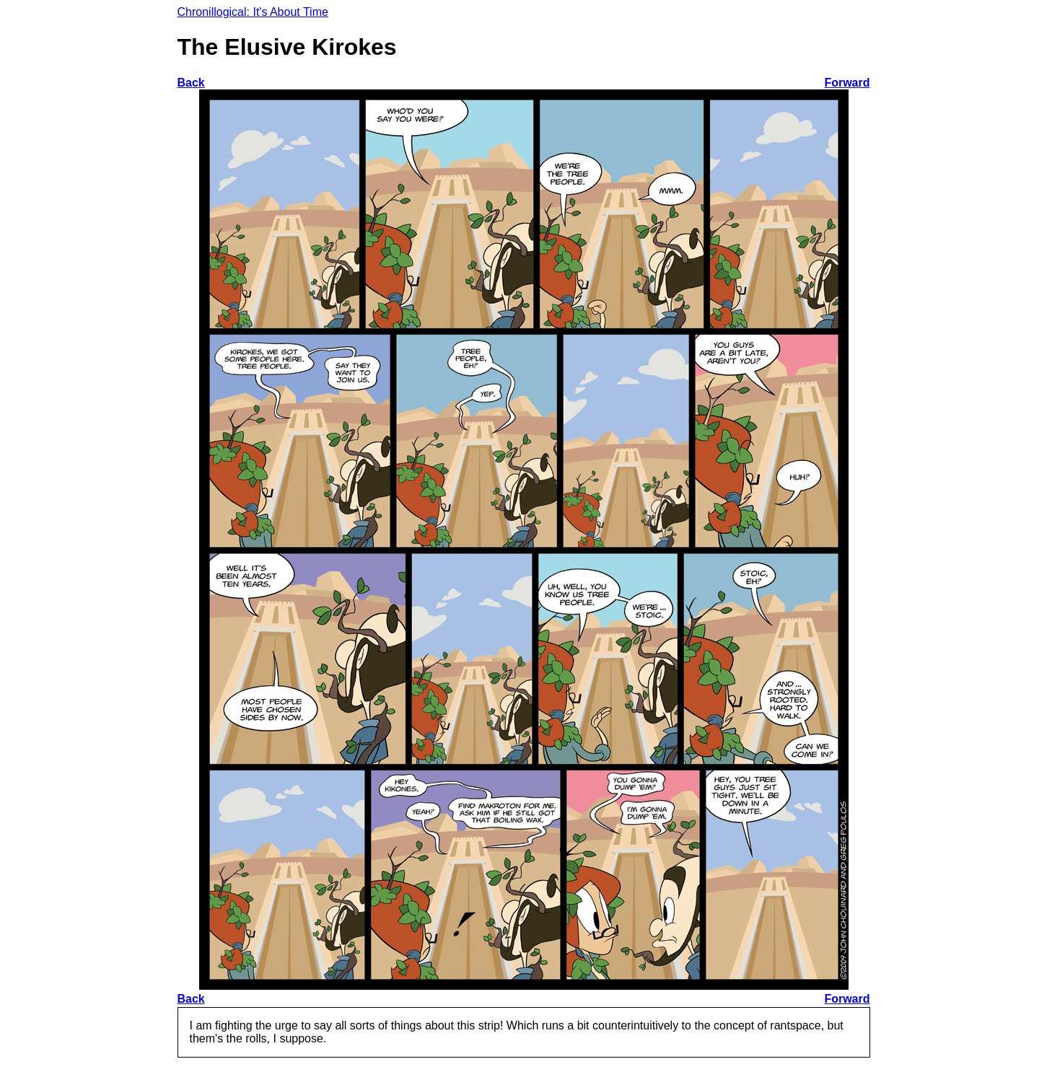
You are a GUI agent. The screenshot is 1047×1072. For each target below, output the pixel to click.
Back (191, 82)
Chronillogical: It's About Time (253, 12)
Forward (846, 82)
